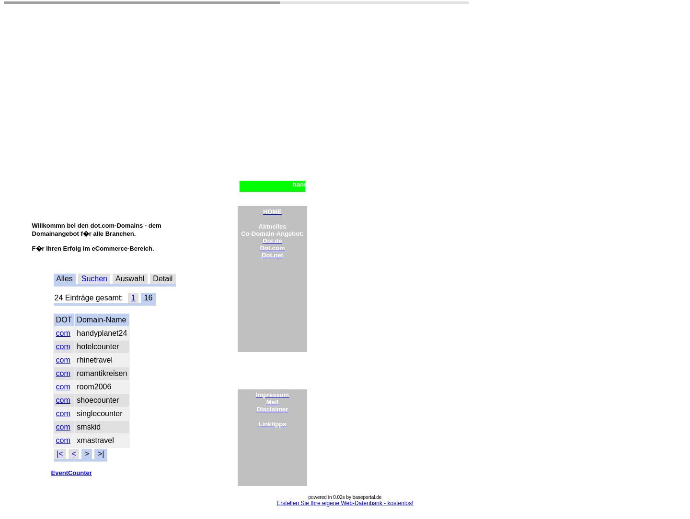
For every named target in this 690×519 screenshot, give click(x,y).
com (63, 333)
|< (60, 454)
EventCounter (71, 472)
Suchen (94, 279)
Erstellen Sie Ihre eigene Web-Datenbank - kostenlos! (344, 503)
